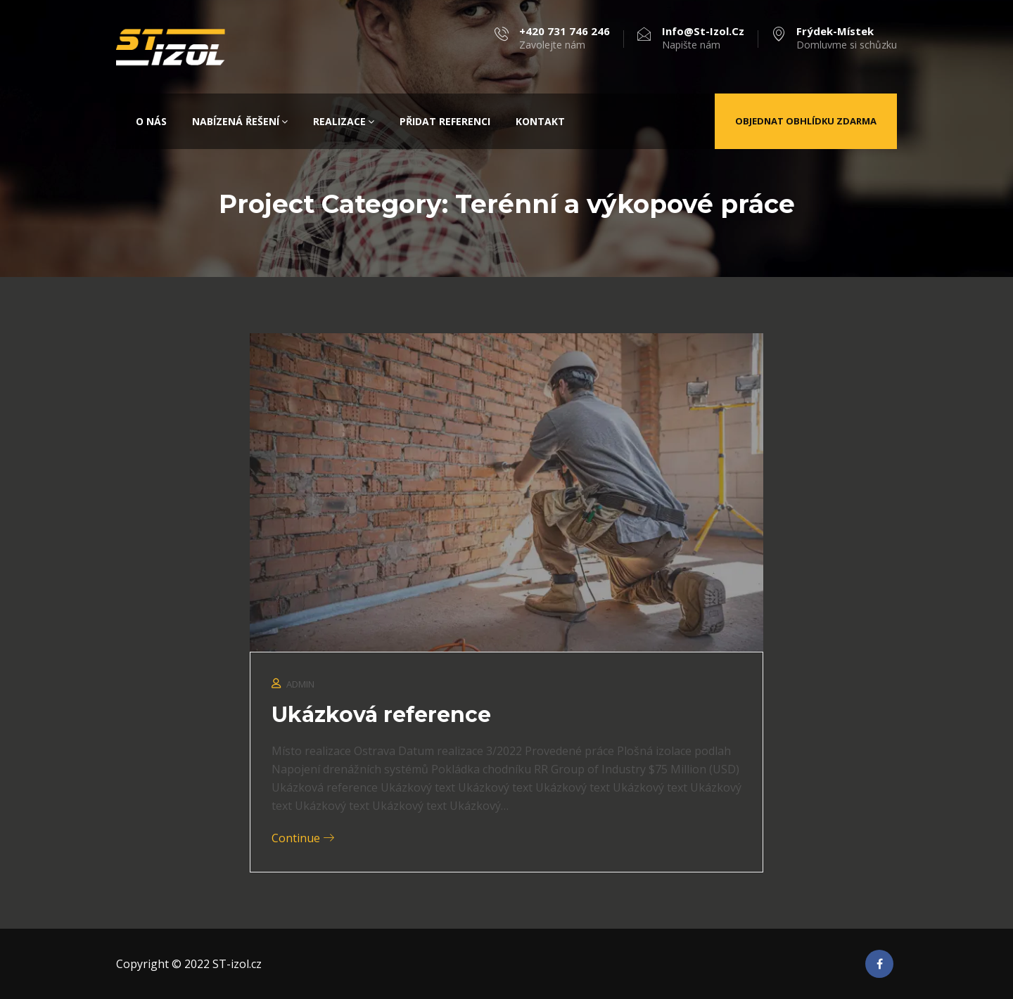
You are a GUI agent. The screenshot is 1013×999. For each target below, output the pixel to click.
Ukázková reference (381, 715)
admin (300, 684)
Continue (303, 838)
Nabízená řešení (240, 121)
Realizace (343, 121)
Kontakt (540, 121)
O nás (151, 121)
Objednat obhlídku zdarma (806, 121)
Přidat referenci (445, 121)
